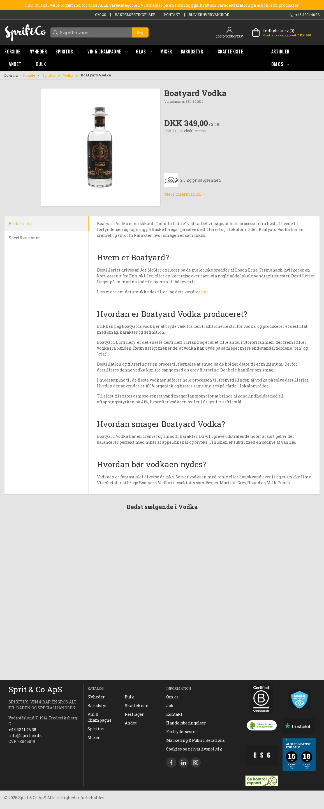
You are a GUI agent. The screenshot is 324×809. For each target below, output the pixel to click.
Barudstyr (97, 705)
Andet (131, 723)
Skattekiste (136, 705)
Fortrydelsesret (181, 731)
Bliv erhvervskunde (209, 14)
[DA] (25, 32)
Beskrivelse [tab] (21, 223)
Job (169, 705)
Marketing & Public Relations (195, 740)
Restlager (134, 714)
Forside (28, 75)
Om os (100, 14)
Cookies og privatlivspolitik (194, 749)
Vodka (68, 75)
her (204, 291)
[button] (67, 51)
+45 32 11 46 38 (22, 729)
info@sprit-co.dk (25, 735)
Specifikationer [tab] (24, 237)
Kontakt (172, 14)
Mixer (93, 737)
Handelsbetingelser (135, 14)
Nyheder (96, 697)
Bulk (129, 697)
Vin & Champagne (99, 717)
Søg (140, 32)
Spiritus (48, 75)
